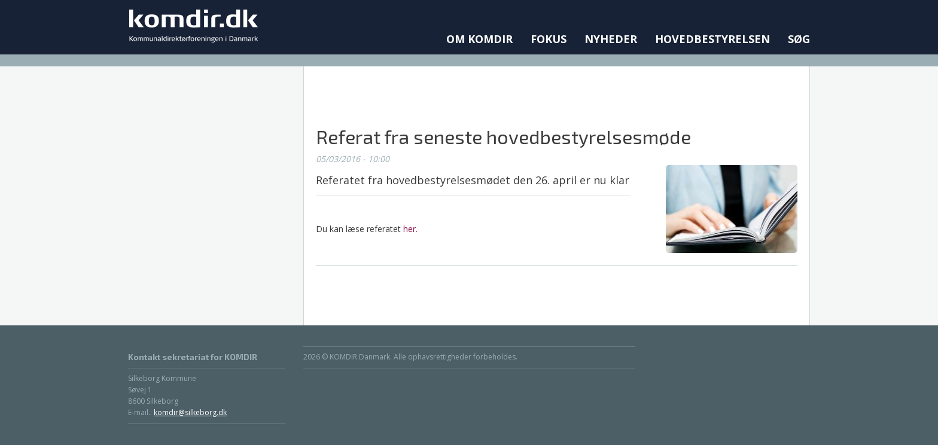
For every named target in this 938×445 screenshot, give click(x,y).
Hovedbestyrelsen (712, 39)
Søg (799, 39)
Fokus (549, 39)
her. (410, 228)
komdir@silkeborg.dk (190, 412)
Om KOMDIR (479, 39)
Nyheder (610, 39)
